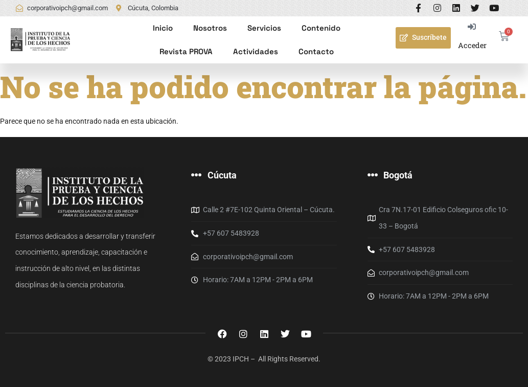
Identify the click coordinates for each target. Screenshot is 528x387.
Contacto (316, 51)
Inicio (163, 28)
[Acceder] (472, 27)
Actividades (255, 51)
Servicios (264, 28)
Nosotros (210, 28)
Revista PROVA (186, 51)
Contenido (321, 28)
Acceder (472, 45)
